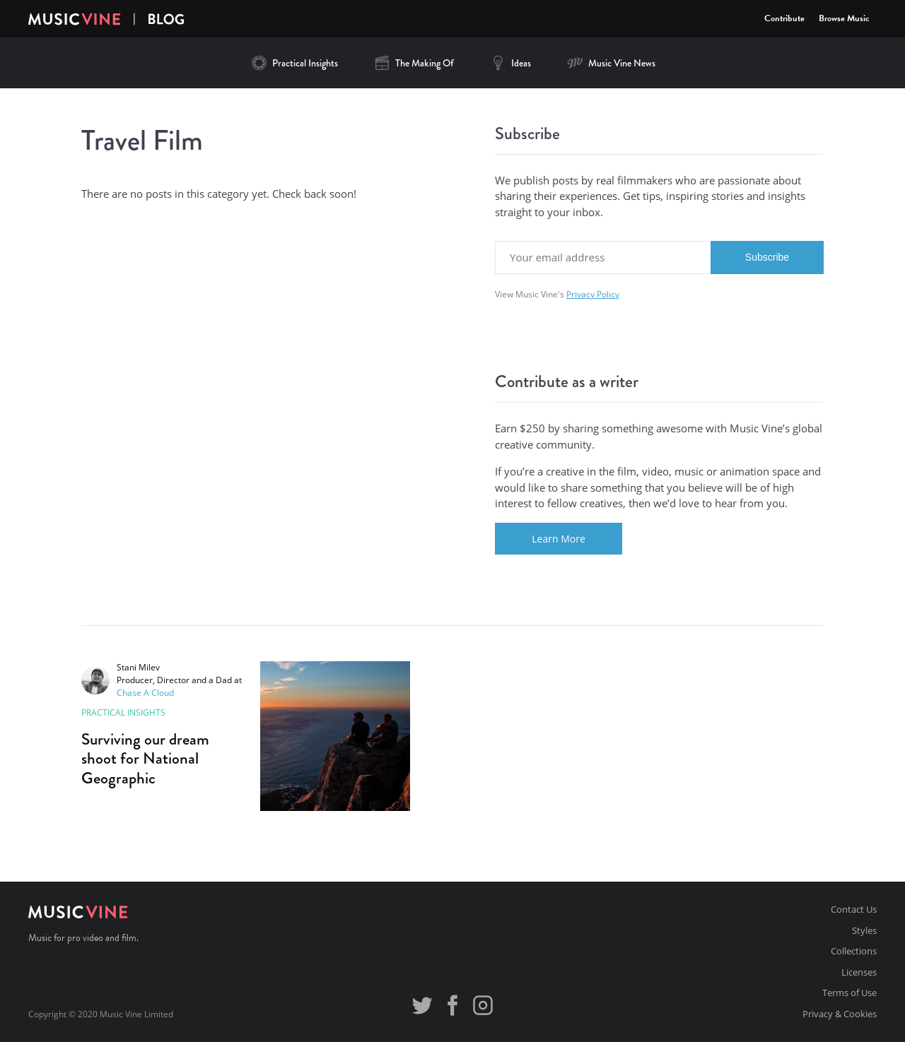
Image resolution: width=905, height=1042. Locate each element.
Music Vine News (610, 63)
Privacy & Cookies (839, 1013)
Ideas (510, 63)
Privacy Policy (592, 294)
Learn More (558, 538)
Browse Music (844, 18)
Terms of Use (849, 992)
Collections (854, 951)
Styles (864, 930)
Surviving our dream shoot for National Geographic (145, 758)
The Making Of (413, 63)
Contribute (784, 18)
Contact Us (854, 909)
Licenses (859, 972)
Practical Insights (294, 63)
